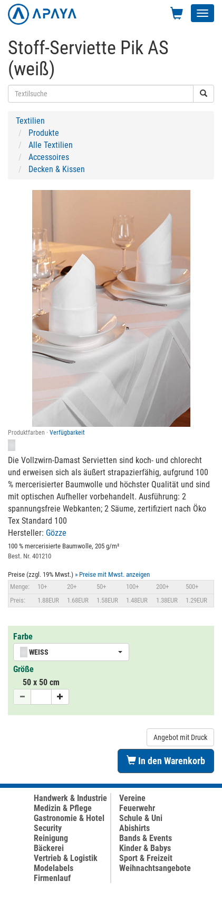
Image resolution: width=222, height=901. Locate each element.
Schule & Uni (140, 818)
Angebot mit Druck (180, 737)
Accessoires (48, 157)
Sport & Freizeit (145, 858)
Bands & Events (145, 838)
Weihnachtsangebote (155, 868)
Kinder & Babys (145, 848)
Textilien (30, 121)
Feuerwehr (137, 808)
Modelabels (53, 868)
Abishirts (134, 828)
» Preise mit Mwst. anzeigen (112, 574)
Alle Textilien (50, 145)
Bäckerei (49, 848)
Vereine (132, 798)
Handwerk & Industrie (70, 798)
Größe (23, 669)
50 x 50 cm (41, 682)
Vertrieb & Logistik (66, 858)
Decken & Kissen (56, 169)
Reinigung (51, 838)
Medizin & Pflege (63, 808)
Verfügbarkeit (67, 432)
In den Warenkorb (166, 760)
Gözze (56, 533)
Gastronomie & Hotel (69, 818)
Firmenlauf (52, 878)
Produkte (43, 133)
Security (48, 828)
